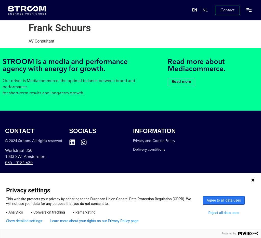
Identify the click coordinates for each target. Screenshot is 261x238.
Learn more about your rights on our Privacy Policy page (94, 221)
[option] (205, 10)
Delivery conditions (149, 149)
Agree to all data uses (224, 200)
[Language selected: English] (200, 10)
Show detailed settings (24, 221)
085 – (19, 163)
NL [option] (205, 10)
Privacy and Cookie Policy (154, 141)
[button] (249, 10)
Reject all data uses (223, 213)
